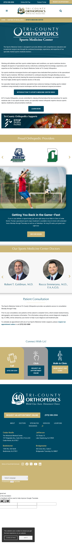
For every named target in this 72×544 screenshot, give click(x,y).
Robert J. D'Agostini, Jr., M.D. (19, 297)
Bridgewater (41, 457)
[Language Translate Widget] (15, 489)
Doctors (21, 435)
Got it (26, 537)
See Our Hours (36, 247)
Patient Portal (38, 2)
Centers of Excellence (15, 20)
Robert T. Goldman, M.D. (53, 297)
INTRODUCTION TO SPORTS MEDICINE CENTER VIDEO (36, 92)
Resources (32, 438)
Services (47, 435)
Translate (15, 493)
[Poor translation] (7, 512)
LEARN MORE (36, 109)
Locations (59, 435)
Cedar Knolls (8, 444)
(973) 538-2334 (8, 2)
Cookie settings (11, 537)
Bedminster (8, 457)
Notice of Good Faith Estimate (10, 476)
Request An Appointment (59, 2)
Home (3, 20)
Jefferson (40, 444)
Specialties (34, 435)
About (11, 435)
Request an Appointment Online (22, 428)
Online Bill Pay (23, 2)
